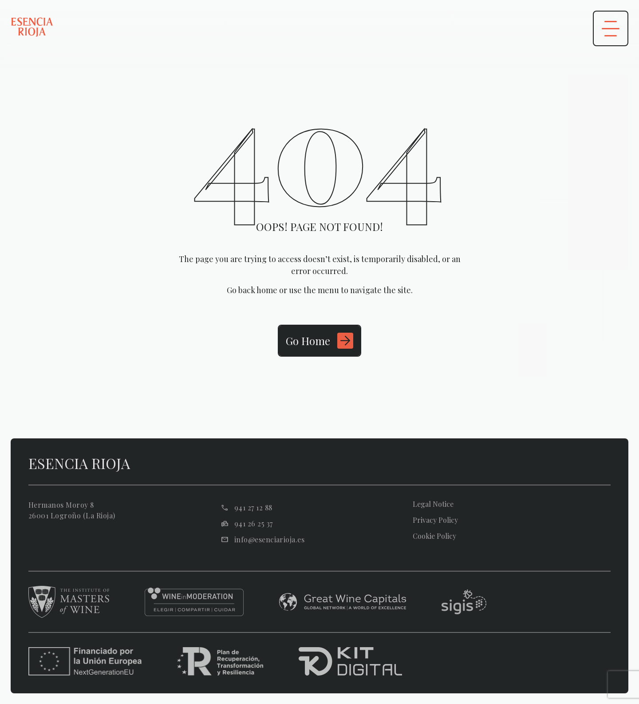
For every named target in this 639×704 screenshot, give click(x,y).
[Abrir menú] (610, 28)
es (478, 28)
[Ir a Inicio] (319, 341)
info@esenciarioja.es (269, 539)
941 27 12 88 (253, 507)
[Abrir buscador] (559, 28)
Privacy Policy (435, 520)
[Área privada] (516, 28)
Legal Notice (433, 504)
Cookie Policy (434, 536)
